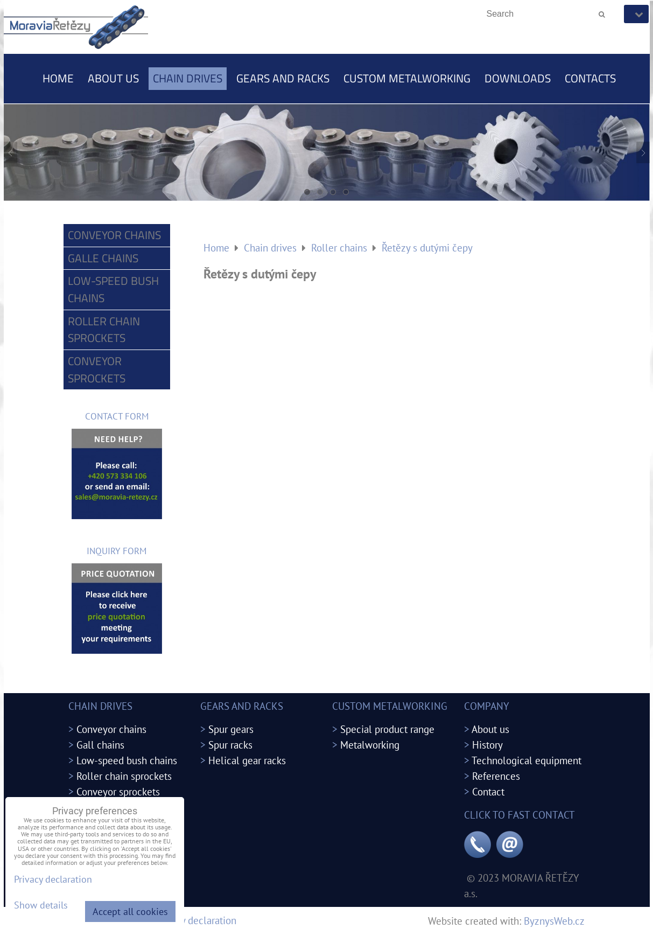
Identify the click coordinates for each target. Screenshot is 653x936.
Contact (488, 791)
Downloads (518, 78)
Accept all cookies (130, 911)
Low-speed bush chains (113, 289)
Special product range (387, 729)
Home (58, 78)
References (496, 776)
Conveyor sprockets (96, 369)
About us (113, 78)
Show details (41, 905)
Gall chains (100, 744)
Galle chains (103, 258)
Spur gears (231, 729)
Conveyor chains (114, 234)
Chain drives (187, 78)
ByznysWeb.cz (554, 920)
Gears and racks (282, 78)
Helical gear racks (247, 760)
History (487, 744)
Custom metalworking (407, 78)
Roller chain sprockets (104, 329)
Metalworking (369, 744)
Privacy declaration (195, 920)
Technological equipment (526, 760)
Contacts (590, 78)
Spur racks (230, 744)
